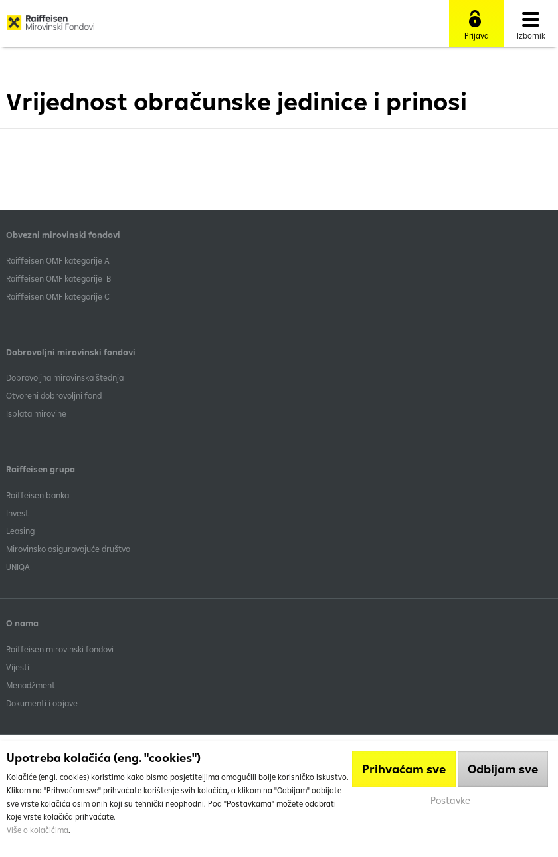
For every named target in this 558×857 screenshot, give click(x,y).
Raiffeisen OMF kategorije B (58, 278)
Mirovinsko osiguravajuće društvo (69, 548)
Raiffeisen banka (37, 495)
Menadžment (30, 685)
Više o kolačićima (37, 830)
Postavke (450, 800)
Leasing (20, 530)
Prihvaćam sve (404, 769)
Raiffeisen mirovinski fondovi (60, 649)
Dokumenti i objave (42, 703)
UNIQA (18, 566)
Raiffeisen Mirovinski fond (50, 27)
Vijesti (17, 667)
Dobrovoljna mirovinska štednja (65, 377)
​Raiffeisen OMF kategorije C (58, 296)
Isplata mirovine (36, 413)
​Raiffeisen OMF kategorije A (58, 260)
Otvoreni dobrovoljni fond (54, 395)
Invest (17, 513)
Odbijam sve (503, 769)
